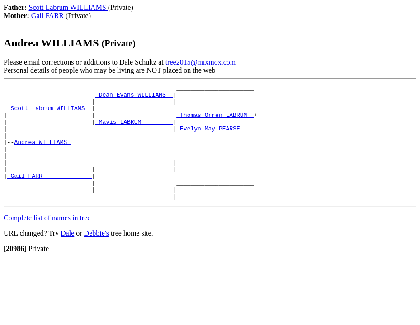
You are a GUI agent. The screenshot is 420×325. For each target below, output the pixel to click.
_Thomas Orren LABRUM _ (215, 121)
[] (15, 271)
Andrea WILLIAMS (42, 154)
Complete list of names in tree (47, 241)
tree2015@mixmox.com (200, 62)
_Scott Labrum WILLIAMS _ (49, 113)
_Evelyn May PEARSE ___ (215, 138)
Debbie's (96, 256)
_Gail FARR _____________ (49, 194)
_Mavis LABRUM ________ (134, 129)
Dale (67, 256)
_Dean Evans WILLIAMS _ (134, 97)
